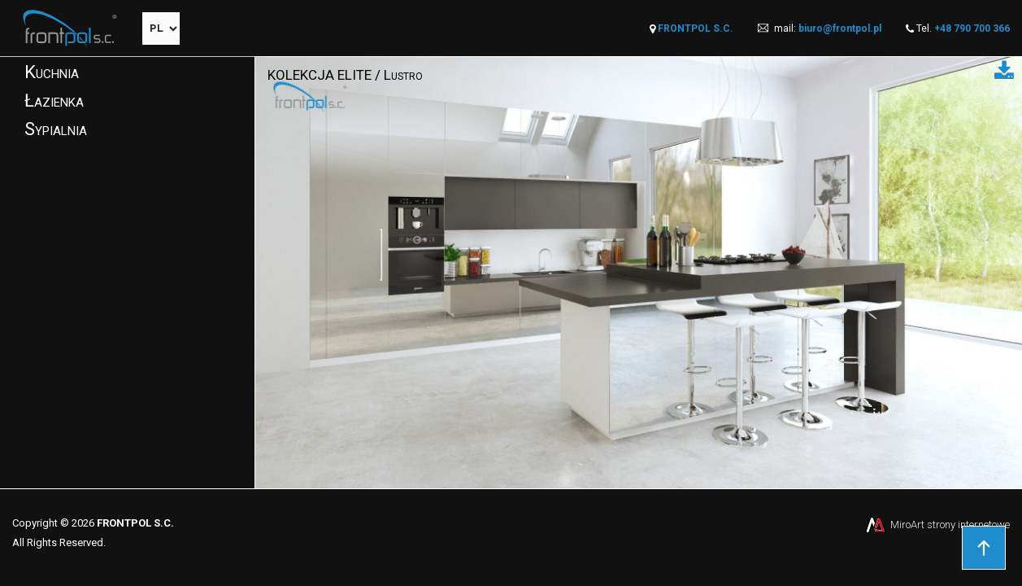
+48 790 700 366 (972, 28)
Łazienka (54, 100)
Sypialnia (55, 129)
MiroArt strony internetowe (936, 524)
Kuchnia (51, 72)
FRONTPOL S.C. (695, 28)
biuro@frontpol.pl (839, 28)
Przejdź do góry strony (984, 548)
